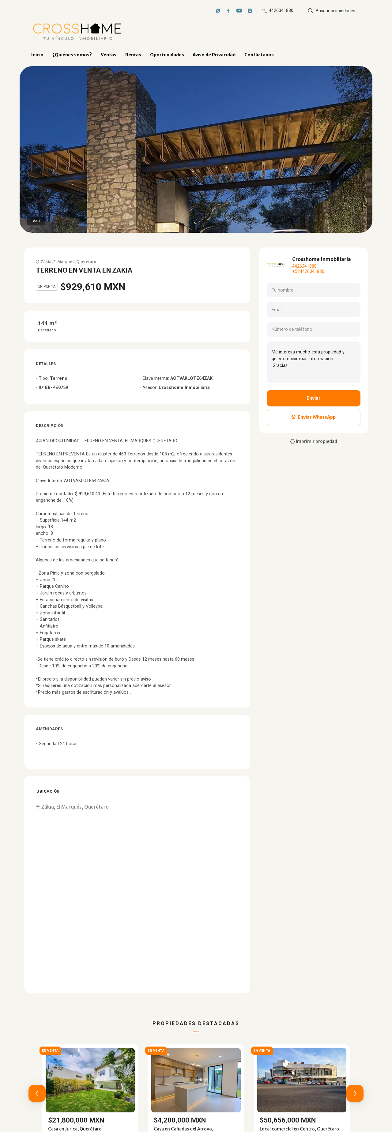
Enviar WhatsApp (314, 417)
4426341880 (304, 266)
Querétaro (86, 261)
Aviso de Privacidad (214, 55)
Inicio (37, 55)
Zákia (46, 261)
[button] (37, 1093)
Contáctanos (259, 55)
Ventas (108, 55)
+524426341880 (308, 271)
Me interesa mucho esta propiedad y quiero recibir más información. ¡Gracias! (313, 362)
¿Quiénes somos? (72, 55)
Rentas (133, 55)
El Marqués (63, 261)
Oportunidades (167, 55)
